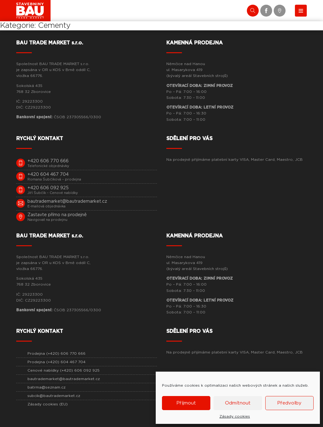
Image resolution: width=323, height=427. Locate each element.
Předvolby (289, 403)
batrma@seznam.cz (46, 387)
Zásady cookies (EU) (47, 404)
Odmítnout (238, 403)
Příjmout (186, 403)
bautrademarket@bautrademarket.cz (63, 379)
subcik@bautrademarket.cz (53, 396)
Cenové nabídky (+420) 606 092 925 (63, 370)
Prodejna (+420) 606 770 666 (56, 353)
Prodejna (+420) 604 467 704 (56, 362)
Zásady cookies (234, 416)
